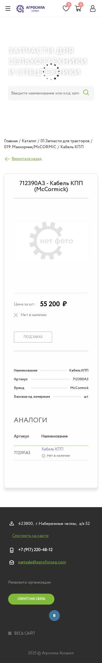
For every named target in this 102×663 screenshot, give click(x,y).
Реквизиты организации (29, 582)
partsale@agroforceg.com (42, 562)
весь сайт (21, 633)
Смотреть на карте (30, 536)
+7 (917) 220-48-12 (35, 550)
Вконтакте (54, 615)
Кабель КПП (52, 449)
